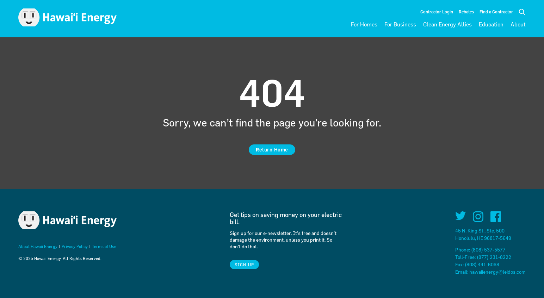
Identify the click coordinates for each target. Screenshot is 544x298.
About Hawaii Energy (37, 246)
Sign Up (244, 264)
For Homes (364, 24)
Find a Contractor (496, 11)
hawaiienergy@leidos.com (497, 272)
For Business (400, 24)
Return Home (272, 150)
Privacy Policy (75, 246)
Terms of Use (104, 246)
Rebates (466, 11)
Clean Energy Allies (447, 24)
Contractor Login (436, 11)
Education (491, 24)
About (518, 24)
